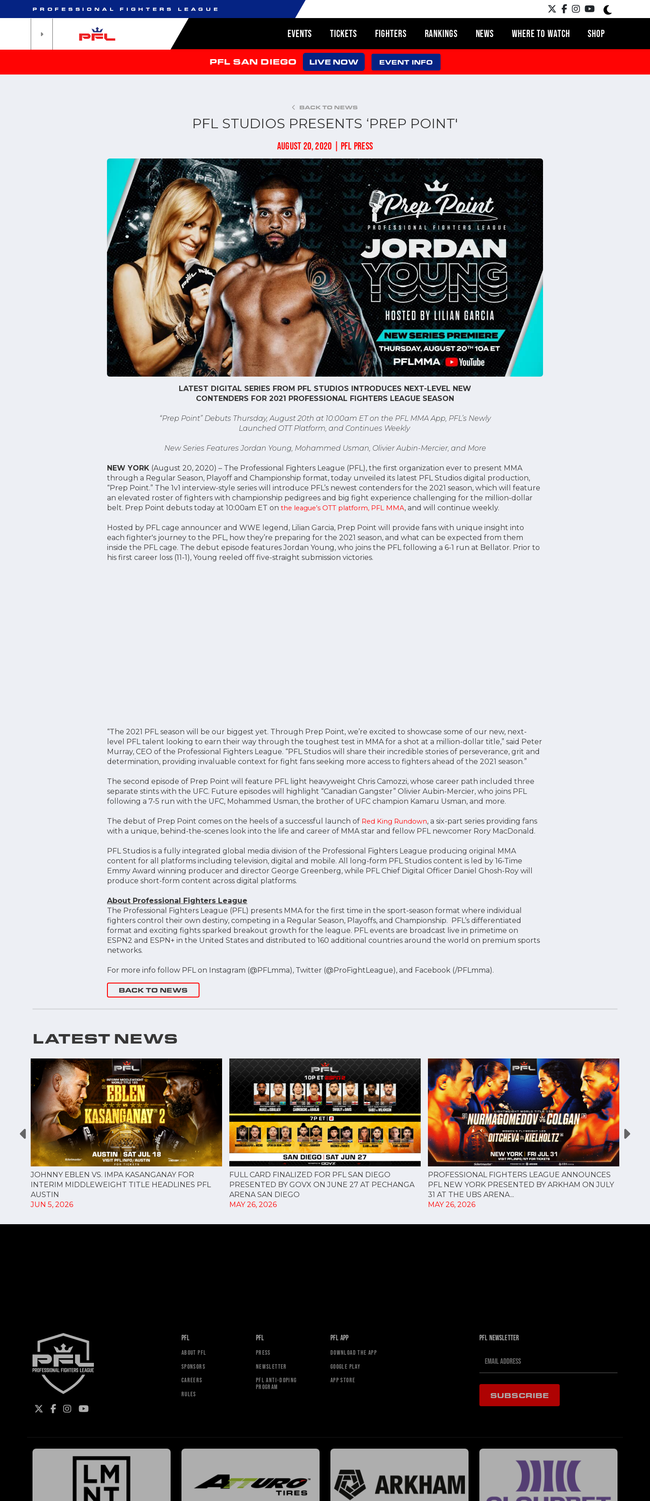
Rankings (441, 33)
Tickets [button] (343, 33)
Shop (596, 33)
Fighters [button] (391, 33)
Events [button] (300, 33)
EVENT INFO (406, 62)
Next (626, 1134)
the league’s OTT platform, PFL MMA (348, 507)
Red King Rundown (397, 821)
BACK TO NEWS (153, 990)
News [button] (485, 33)
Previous (24, 1134)
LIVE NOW (333, 61)
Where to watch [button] (541, 33)
